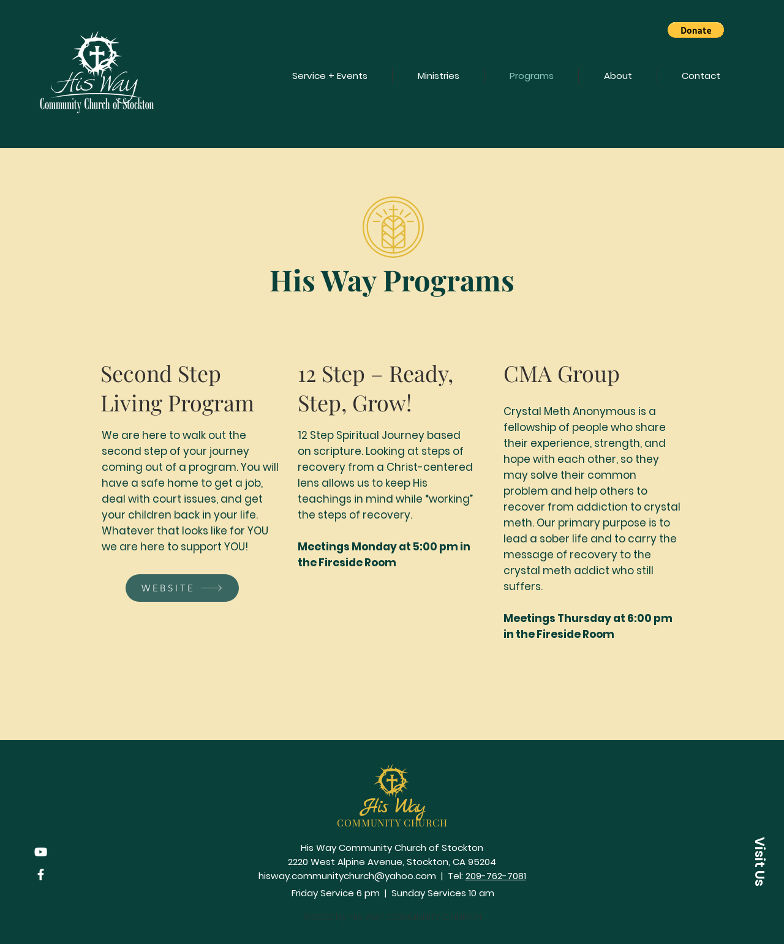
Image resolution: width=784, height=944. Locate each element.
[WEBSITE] (182, 588)
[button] (696, 30)
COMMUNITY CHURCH (392, 822)
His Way (392, 807)
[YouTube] (40, 852)
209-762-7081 (496, 875)
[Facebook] (40, 874)
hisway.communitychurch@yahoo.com (347, 875)
